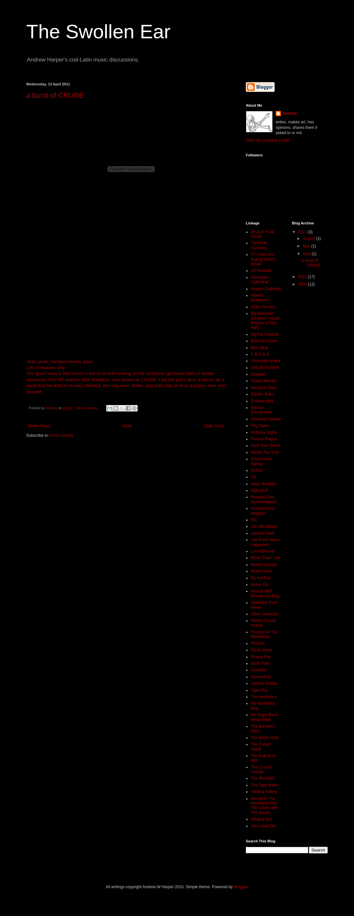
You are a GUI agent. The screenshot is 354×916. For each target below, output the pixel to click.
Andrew (289, 113)
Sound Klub (261, 677)
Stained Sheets (264, 683)
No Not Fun (261, 578)
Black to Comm (264, 341)
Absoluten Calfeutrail (259, 279)
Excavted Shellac (266, 419)
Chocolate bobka (265, 361)
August (309, 238)
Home (127, 426)
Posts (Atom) (61, 435)
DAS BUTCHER (265, 367)
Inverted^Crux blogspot (263, 510)
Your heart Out (263, 826)
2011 (303, 232)
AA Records (261, 270)
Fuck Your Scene (266, 445)
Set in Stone (261, 650)
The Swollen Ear (98, 32)
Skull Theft (260, 663)
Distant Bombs (263, 381)
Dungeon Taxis (264, 387)
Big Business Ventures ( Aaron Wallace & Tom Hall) (265, 320)
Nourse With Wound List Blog (265, 593)
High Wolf (259, 490)
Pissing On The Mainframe (264, 634)
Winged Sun (261, 819)
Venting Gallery (264, 791)
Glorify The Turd (265, 452)
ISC (254, 520)
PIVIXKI (258, 643)
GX (253, 477)
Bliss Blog (259, 347)
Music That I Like (265, 557)
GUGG (257, 470)
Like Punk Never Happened (265, 542)
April (307, 254)
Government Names (261, 461)
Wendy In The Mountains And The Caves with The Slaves (264, 805)
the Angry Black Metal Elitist (264, 717)
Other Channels (264, 614)
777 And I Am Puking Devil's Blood (263, 259)
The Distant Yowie (261, 746)
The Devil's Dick (265, 737)
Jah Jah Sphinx (264, 526)
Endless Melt (262, 401)
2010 (303, 276)
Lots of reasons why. (46, 367)
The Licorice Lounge (261, 769)
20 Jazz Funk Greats (262, 234)
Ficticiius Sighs (264, 432)
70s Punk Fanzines (259, 245)
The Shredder (263, 778)
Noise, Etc (260, 584)
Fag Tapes (260, 425)
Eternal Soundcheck (261, 409)
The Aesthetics (264, 697)
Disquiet (258, 374)
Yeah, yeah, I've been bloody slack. (60, 361)
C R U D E (260, 354)
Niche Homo (261, 571)
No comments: (88, 408)
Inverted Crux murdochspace (264, 499)
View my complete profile (267, 140)
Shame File (261, 657)
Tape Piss (259, 690)
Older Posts (214, 426)
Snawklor (259, 670)
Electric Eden (262, 394)
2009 (303, 284)
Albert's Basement (259, 297)
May (307, 246)
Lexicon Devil (262, 533)
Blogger (240, 887)
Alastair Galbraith (266, 289)
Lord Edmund (262, 551)
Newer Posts (39, 426)
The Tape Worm (265, 785)
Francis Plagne (264, 439)
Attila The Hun (263, 307)
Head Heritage (263, 484)
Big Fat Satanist (265, 334)
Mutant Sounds (264, 564)
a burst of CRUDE (55, 95)
